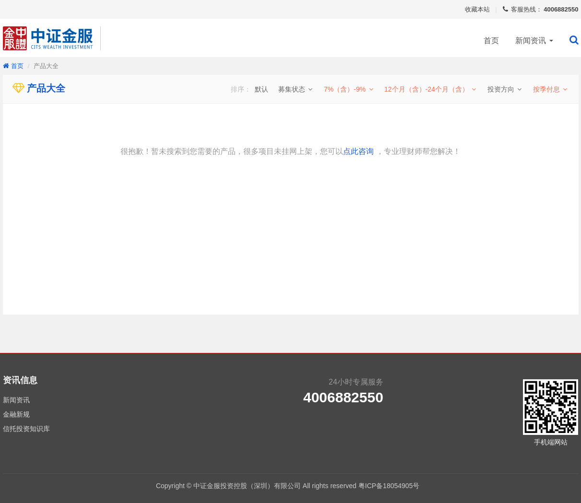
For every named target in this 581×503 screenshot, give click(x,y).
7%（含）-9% (349, 89)
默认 (261, 89)
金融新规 (16, 414)
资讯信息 (20, 380)
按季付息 (551, 89)
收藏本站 (477, 9)
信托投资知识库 (26, 429)
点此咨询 (358, 151)
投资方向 (505, 89)
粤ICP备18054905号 (391, 486)
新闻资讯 (534, 40)
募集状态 (296, 89)
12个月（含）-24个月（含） (430, 89)
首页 (491, 40)
